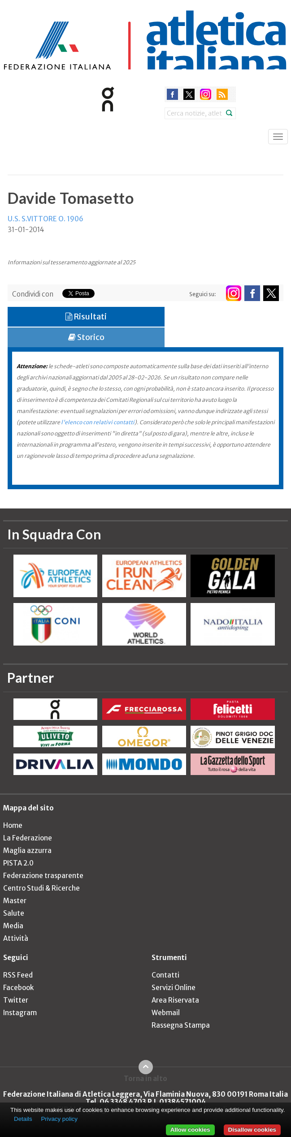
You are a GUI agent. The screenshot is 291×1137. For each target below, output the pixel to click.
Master (14, 900)
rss (222, 94)
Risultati (86, 316)
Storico (86, 337)
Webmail (166, 1012)
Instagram (20, 1012)
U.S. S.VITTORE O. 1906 (45, 219)
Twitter (15, 1000)
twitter (189, 94)
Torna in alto (145, 1078)
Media (13, 926)
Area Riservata (175, 1000)
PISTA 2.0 (18, 863)
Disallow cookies (252, 1129)
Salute (13, 913)
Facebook (18, 987)
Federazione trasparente (43, 875)
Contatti (165, 975)
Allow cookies (190, 1129)
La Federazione (27, 838)
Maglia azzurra (27, 850)
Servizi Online (173, 987)
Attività (15, 938)
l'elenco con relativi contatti (98, 422)
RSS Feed (18, 975)
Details (23, 1118)
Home (12, 825)
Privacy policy (59, 1118)
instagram (205, 94)
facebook (172, 94)
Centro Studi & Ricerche (41, 888)
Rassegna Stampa (181, 1025)
